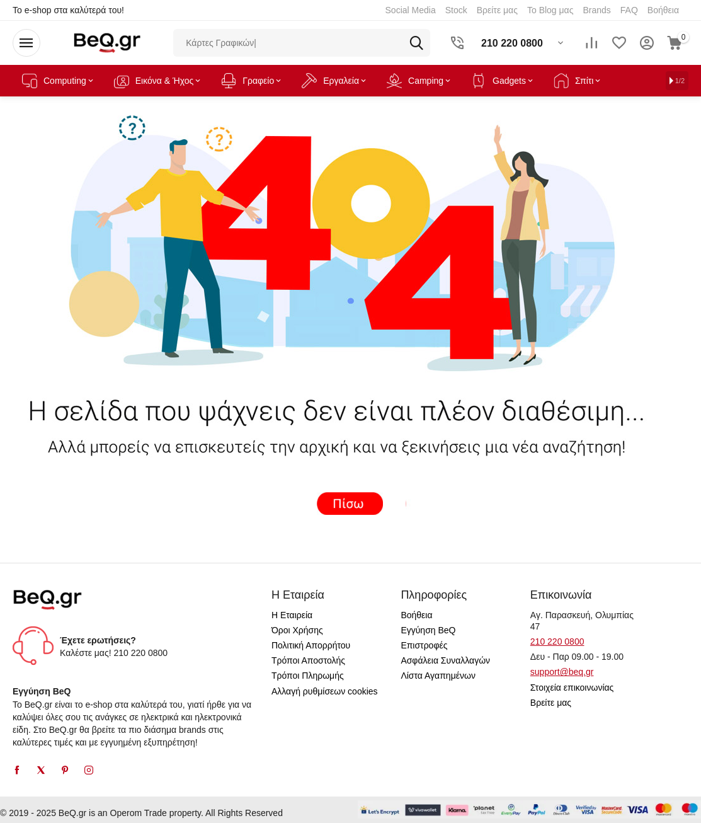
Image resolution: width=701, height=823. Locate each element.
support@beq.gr (562, 672)
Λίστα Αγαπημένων (438, 675)
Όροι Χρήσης (297, 630)
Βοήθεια (416, 615)
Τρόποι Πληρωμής (307, 675)
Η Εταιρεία (291, 615)
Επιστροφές (424, 645)
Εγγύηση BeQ (428, 630)
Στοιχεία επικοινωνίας (572, 687)
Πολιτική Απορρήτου (310, 645)
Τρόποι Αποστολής (308, 660)
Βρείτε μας (550, 703)
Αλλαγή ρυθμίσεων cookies (324, 691)
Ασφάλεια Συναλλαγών (445, 660)
